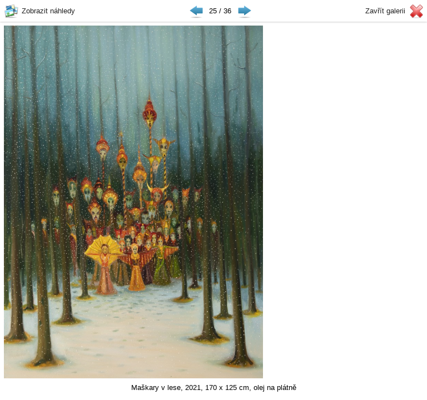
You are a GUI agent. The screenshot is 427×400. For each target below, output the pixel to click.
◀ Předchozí (196, 11)
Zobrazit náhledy (48, 11)
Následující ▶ (244, 11)
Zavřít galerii (385, 11)
